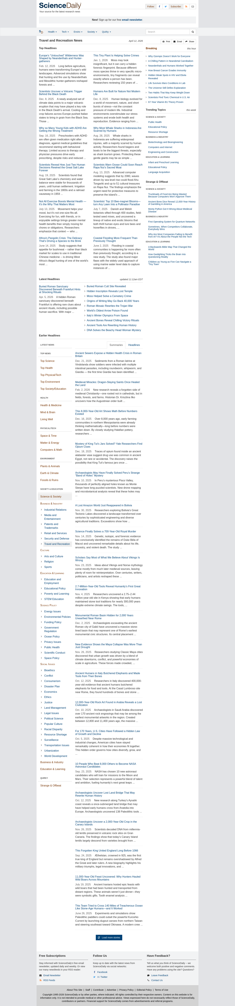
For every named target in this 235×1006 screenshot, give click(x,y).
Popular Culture (53, 724)
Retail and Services (55, 533)
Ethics (47, 697)
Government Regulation (51, 629)
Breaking (151, 48)
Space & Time (48, 435)
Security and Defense (56, 538)
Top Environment (50, 381)
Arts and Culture (53, 556)
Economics (50, 691)
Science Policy (48, 605)
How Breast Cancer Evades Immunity (167, 70)
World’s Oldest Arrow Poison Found (107, 310)
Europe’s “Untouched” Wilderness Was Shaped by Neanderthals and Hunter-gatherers (61, 58)
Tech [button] (65, 31)
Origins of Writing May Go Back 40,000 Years (113, 301)
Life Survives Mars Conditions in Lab (166, 83)
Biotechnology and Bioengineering (165, 142)
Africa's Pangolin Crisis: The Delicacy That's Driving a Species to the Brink (60, 239)
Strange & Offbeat (50, 785)
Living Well (46, 419)
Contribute (98, 990)
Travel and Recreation (57, 544)
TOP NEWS (45, 353)
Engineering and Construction (163, 152)
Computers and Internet (160, 147)
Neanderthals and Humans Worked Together (170, 65)
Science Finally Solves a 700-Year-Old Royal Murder (105, 531)
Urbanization (51, 750)
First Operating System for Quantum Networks (171, 221)
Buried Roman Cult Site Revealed (106, 286)
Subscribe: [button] (176, 6)
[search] (193, 32)
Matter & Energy (49, 442)
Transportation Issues (56, 745)
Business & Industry (51, 503)
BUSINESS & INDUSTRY (157, 137)
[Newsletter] (192, 6)
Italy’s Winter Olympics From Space (107, 315)
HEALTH (44, 398)
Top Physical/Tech (50, 375)
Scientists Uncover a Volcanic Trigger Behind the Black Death (60, 93)
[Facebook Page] (159, 6)
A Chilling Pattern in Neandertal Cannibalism (170, 61)
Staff (87, 990)
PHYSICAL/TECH (48, 428)
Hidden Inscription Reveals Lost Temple (110, 291)
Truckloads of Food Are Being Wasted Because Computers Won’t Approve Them (169, 195)
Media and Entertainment (52, 517)
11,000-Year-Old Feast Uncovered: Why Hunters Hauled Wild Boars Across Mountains (108, 878)
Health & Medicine (51, 405)
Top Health (46, 368)
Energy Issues (52, 611)
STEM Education (54, 599)
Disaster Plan (52, 686)
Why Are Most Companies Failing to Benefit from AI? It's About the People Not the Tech (170, 235)
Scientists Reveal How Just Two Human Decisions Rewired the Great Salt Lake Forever (62, 167)
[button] (166, 41)
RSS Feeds (49, 980)
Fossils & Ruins (49, 480)
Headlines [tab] (134, 345)
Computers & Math (51, 449)
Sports (48, 567)
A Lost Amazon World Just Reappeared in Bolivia (103, 505)
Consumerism (52, 681)
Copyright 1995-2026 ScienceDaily (60, 994)
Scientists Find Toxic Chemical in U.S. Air (169, 97)
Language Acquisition (159, 172)
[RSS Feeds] (186, 6)
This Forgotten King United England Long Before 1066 (106, 850)
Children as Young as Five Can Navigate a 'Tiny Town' (169, 263)
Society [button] (92, 31)
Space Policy (51, 658)
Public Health (52, 647)
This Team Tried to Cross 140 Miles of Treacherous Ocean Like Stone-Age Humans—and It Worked (109, 907)
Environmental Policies (57, 616)
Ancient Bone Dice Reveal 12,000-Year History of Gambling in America (172, 202)
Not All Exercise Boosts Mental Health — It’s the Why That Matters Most (62, 203)
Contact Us (157, 980)
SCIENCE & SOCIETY (155, 117)
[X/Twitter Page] (166, 6)
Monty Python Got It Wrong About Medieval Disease (170, 210)
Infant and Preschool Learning (163, 162)
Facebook (102, 972)
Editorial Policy (144, 990)
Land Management (55, 707)
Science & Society (50, 496)
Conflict (48, 675)
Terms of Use (161, 990)
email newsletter (132, 19)
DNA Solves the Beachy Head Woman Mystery (114, 330)
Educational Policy (55, 588)
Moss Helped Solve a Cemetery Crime (109, 296)
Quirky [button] (106, 31)
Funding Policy (52, 622)
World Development (55, 756)
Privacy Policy (126, 990)
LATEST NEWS (47, 345)
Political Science (53, 718)
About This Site (74, 990)
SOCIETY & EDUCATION (51, 489)
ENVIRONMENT (47, 459)
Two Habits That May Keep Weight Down (169, 92)
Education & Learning (52, 573)
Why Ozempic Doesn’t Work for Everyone (169, 56)
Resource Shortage (55, 734)
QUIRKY (44, 778)
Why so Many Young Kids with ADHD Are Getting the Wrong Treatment (63, 129)
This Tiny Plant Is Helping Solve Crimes (116, 55)
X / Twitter (102, 977)
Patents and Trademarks (51, 526)
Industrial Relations (55, 509)
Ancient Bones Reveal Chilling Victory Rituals (113, 320)
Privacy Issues (52, 642)
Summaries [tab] (116, 345)
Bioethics (49, 670)
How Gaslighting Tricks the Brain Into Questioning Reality (167, 255)
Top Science (47, 361)
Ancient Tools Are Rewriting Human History (112, 325)
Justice (48, 702)
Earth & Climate (49, 473)
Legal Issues (51, 713)
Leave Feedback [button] (159, 975)
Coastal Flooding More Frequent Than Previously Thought (115, 239)
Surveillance (51, 740)
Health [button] (52, 31)
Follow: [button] (150, 6)
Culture (44, 550)
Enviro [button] (78, 31)
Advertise (111, 990)
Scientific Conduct (54, 652)
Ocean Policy (52, 636)
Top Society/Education (53, 388)
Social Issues (47, 664)
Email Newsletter (52, 975)
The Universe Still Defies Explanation (167, 88)
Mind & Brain (47, 412)
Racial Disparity (53, 729)
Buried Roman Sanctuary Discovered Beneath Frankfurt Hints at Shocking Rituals (59, 289)
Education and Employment (52, 581)
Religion (49, 561)
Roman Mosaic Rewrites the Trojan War (110, 305)
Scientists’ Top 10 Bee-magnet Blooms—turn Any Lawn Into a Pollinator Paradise (117, 203)
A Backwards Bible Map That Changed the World (169, 248)
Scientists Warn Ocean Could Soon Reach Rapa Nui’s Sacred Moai (117, 166)
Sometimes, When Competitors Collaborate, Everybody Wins (170, 227)
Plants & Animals (50, 466)
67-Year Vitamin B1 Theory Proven (165, 102)
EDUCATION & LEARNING (158, 157)
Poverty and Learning (56, 593)
